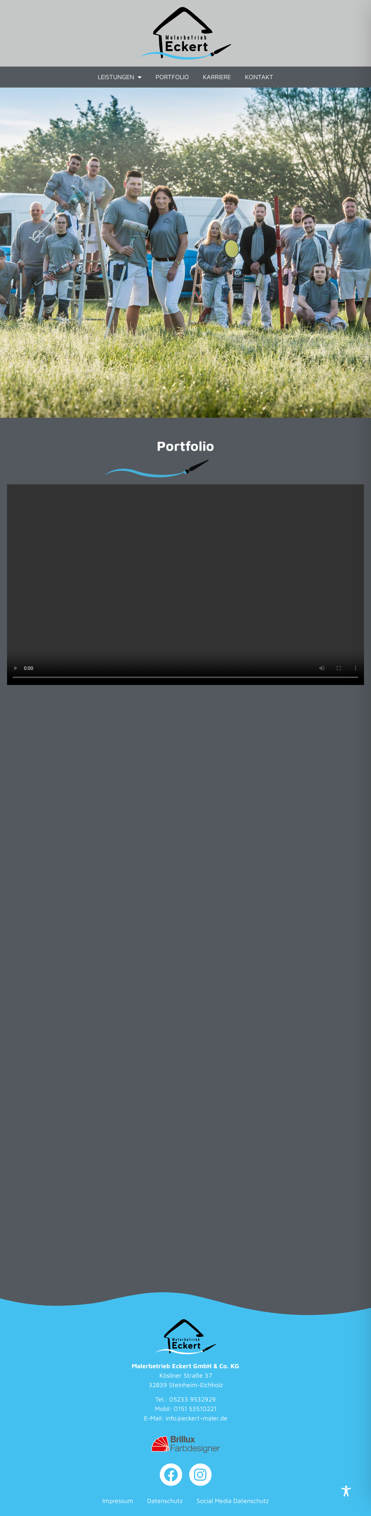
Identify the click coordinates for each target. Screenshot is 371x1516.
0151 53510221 (195, 1408)
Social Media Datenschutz (233, 1500)
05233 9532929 (192, 1399)
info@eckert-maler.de (196, 1418)
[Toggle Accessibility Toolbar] (346, 1491)
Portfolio (172, 77)
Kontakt (259, 77)
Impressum (117, 1500)
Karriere (217, 77)
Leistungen (120, 77)
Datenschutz (165, 1500)
